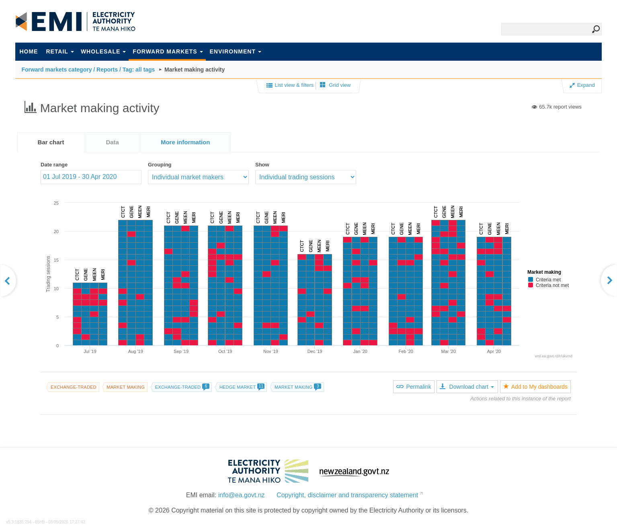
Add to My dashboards (535, 386)
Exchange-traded (73, 387)
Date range (54, 165)
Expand (582, 85)
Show (262, 165)
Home (28, 51)
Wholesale (103, 51)
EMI (75, 21)
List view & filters (290, 85)
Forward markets (168, 51)
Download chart (467, 386)
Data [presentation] (112, 142)
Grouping (160, 165)
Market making (126, 387)
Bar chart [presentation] (51, 142)
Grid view (335, 85)
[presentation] (185, 142)
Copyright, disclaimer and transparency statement (347, 495)
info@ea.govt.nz (241, 495)
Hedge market (241, 387)
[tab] (51, 142)
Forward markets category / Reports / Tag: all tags (88, 69)
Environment (235, 51)
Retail (60, 51)
